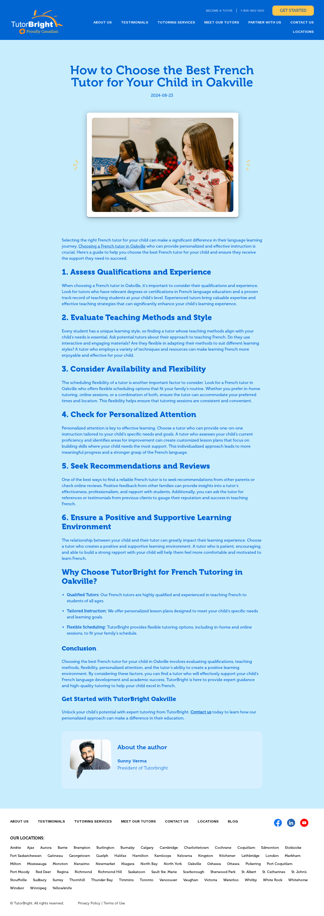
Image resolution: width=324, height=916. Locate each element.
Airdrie (15, 848)
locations (303, 32)
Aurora (46, 848)
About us (102, 22)
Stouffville (18, 880)
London (272, 856)
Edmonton (270, 848)
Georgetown (79, 856)
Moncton (60, 864)
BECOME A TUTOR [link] (219, 10)
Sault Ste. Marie (164, 872)
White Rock (272, 880)
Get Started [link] (293, 10)
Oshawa (214, 864)
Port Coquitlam (279, 864)
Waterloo (231, 880)
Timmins (126, 880)
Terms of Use (114, 903)
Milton (15, 864)
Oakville (194, 864)
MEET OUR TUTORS (221, 22)
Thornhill (77, 880)
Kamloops (162, 856)
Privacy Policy (89, 903)
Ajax (30, 848)
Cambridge (169, 848)
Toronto (146, 880)
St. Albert (248, 872)
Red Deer (43, 872)
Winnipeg (38, 888)
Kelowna (184, 856)
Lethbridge (250, 856)
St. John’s (299, 872)
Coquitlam (246, 848)
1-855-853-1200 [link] (252, 10)
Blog (233, 821)
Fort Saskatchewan (26, 856)
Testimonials (134, 22)
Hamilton (140, 856)
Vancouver (168, 880)
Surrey (58, 880)
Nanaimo (82, 864)
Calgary (147, 848)
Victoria (210, 880)
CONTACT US (302, 22)
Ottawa (233, 864)
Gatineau (55, 856)
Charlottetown (196, 848)
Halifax (120, 856)
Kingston (205, 856)
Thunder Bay (102, 880)
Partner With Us (264, 22)
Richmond (83, 872)
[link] (37, 21)
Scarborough (193, 872)
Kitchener (227, 856)
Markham (292, 856)
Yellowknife (62, 888)
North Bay (149, 864)
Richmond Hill (110, 872)
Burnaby (127, 848)
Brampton (82, 848)
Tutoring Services (176, 22)
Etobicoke (293, 848)
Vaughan (190, 880)
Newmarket (105, 864)
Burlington (105, 848)
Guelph (102, 856)
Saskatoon (136, 872)
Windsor (17, 888)
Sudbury (40, 880)
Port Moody (20, 872)
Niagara (127, 864)
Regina (63, 872)
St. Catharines (273, 872)
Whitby (251, 880)
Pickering (253, 864)
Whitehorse (298, 880)
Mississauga (37, 864)
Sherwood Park (222, 872)
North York (173, 864)
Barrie (63, 848)
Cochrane (223, 848)
